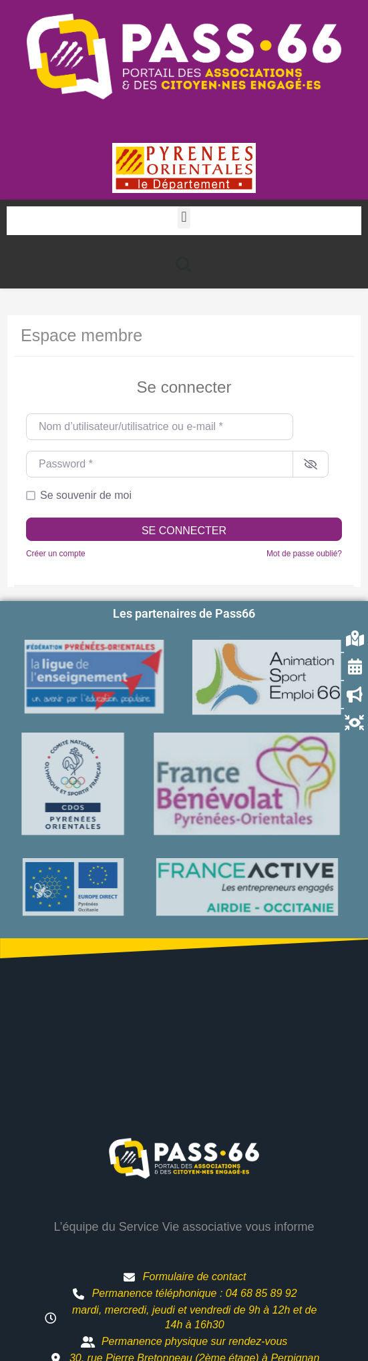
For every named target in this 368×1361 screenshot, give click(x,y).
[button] (184, 217)
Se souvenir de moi (86, 495)
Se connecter (184, 530)
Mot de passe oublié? (304, 553)
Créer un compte (55, 553)
